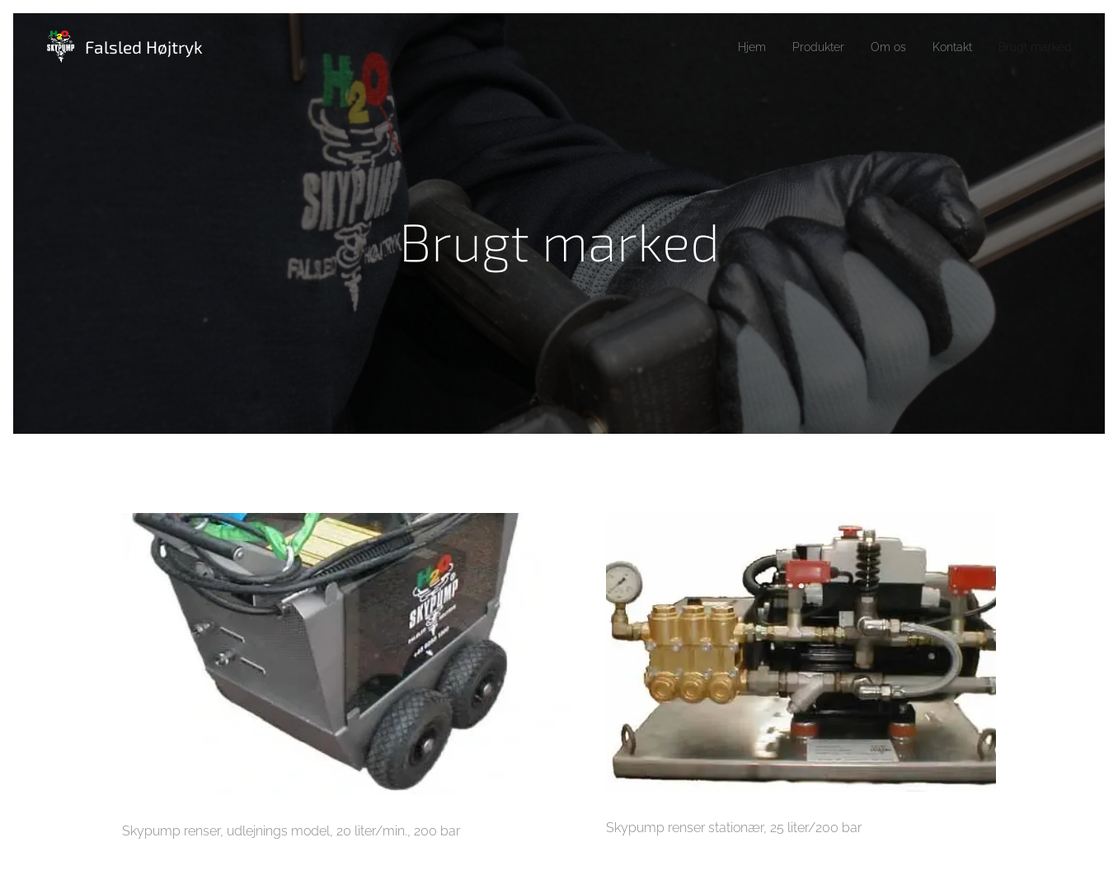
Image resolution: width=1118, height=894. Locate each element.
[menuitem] (728, 47)
